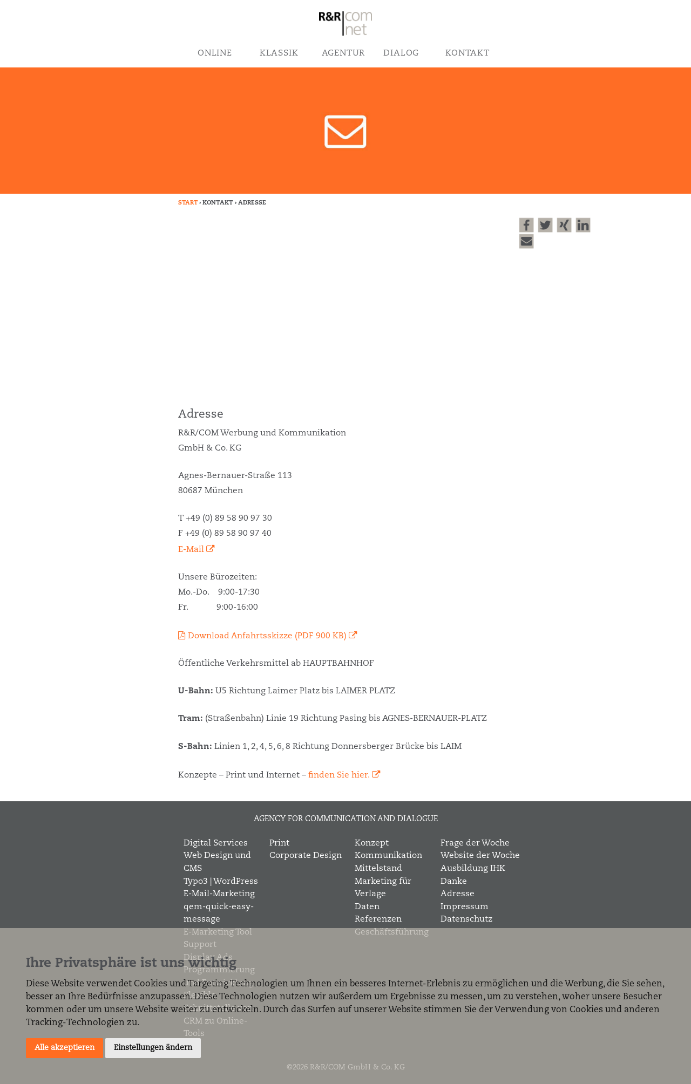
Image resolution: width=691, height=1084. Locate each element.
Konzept (372, 843)
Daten (367, 907)
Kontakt (467, 53)
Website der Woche (480, 855)
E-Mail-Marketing (219, 894)
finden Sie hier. (339, 775)
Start (188, 203)
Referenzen (378, 919)
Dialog (401, 53)
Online (215, 53)
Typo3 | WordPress (221, 881)
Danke (454, 881)
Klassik (279, 53)
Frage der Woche (475, 843)
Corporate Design (305, 855)
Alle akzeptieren (64, 1048)
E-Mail (191, 550)
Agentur (343, 53)
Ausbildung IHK (473, 868)
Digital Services (216, 843)
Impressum (465, 907)
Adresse (458, 894)
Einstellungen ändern (153, 1048)
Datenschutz (466, 919)
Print (279, 843)
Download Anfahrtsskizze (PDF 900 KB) (267, 636)
